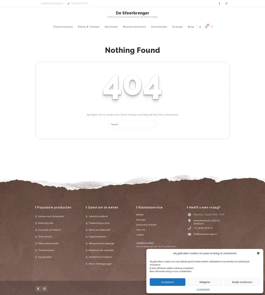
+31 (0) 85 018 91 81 (79, 3)
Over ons (140, 229)
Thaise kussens (63, 26)
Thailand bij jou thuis (99, 223)
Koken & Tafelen (89, 26)
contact (146, 246)
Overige (177, 26)
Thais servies (45, 236)
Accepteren (167, 282)
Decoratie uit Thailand (49, 229)
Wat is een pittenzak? (100, 229)
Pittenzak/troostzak (48, 243)
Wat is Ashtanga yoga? (100, 263)
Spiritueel (111, 26)
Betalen (140, 214)
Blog (191, 26)
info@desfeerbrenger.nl (52, 3)
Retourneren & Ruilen (146, 224)
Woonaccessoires (134, 26)
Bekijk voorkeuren (242, 282)
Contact (140, 234)
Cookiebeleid (203, 289)
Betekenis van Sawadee (101, 250)
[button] (258, 253)
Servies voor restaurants (51, 216)
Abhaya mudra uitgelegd (101, 243)
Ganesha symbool (98, 216)
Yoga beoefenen (97, 236)
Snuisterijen (159, 26)
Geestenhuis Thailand (100, 256)
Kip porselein (45, 256)
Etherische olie (45, 223)
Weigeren (204, 282)
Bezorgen (141, 219)
